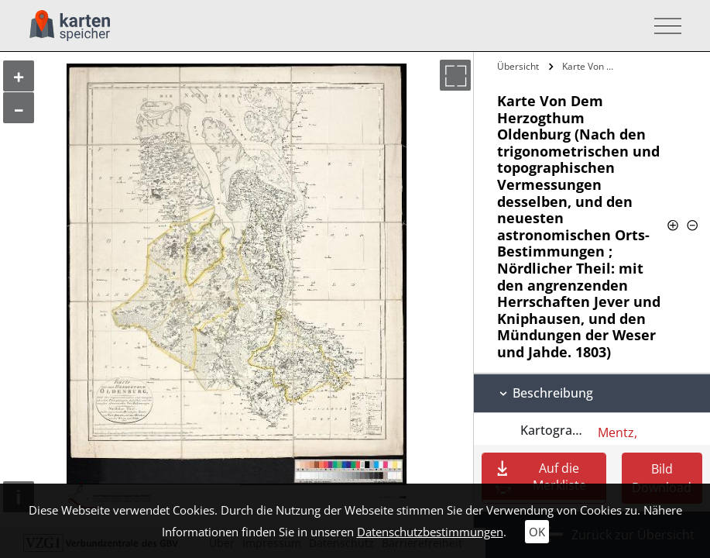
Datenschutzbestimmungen (430, 531)
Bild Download (661, 478)
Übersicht (518, 66)
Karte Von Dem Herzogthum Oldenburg (592, 66)
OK (537, 531)
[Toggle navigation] (663, 26)
